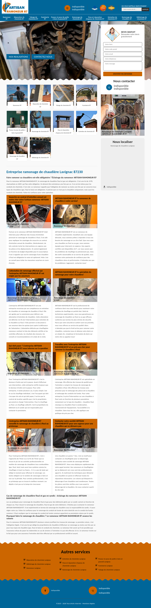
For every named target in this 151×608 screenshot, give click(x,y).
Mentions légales (89, 604)
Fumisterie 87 (45, 18)
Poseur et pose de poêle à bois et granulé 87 (60, 18)
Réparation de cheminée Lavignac (39, 560)
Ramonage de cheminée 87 (77, 18)
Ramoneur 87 (7, 18)
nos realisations (18, 56)
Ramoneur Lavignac (34, 568)
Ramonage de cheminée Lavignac (74, 570)
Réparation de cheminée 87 (19, 18)
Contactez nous (43, 56)
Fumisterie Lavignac (105, 566)
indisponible (78, 6)
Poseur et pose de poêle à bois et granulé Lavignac (110, 560)
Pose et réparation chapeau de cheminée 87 (95, 18)
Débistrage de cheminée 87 (142, 18)
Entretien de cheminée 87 (112, 18)
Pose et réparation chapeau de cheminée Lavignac (74, 564)
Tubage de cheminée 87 (33, 18)
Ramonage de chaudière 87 (127, 18)
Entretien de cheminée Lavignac (74, 559)
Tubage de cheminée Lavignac (109, 570)
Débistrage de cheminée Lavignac (39, 564)
